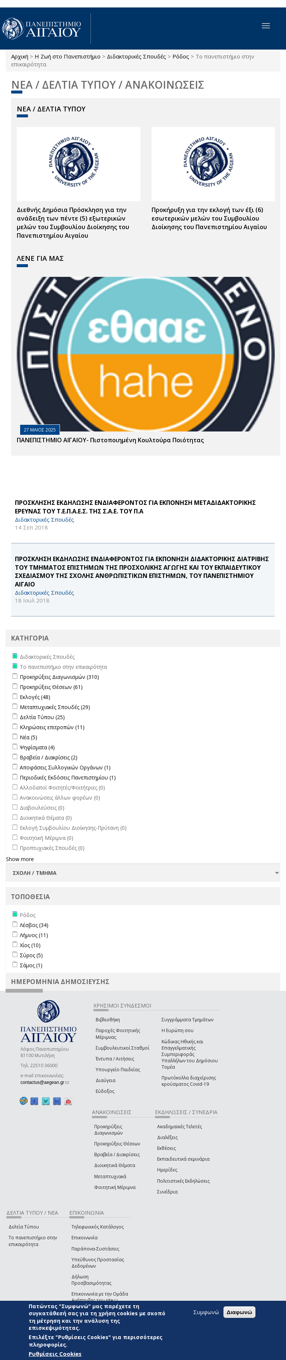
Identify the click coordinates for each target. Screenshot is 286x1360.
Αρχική (19, 56)
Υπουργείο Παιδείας (118, 1069)
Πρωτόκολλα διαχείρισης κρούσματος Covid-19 (189, 1081)
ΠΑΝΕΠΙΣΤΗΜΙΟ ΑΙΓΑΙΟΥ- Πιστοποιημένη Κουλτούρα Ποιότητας (110, 440)
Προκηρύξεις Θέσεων (117, 1144)
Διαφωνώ (239, 1312)
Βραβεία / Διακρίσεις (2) (48, 757)
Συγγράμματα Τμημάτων (187, 1019)
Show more (20, 859)
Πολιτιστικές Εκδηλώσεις (183, 1181)
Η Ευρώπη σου (178, 1030)
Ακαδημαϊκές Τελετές (179, 1126)
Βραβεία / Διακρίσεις (117, 1154)
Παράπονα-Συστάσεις (95, 1249)
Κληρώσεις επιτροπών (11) (52, 727)
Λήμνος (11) (34, 935)
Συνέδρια (167, 1192)
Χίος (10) (30, 945)
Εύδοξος (105, 1091)
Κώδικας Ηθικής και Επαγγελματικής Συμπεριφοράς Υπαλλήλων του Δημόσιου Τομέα (190, 1054)
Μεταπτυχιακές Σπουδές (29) (55, 707)
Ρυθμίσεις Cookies (55, 1354)
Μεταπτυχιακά (110, 1176)
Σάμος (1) (31, 965)
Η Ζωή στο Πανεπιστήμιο (68, 56)
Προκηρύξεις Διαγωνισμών (108, 1129)
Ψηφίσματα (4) (37, 747)
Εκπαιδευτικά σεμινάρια (183, 1159)
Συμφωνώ (206, 1312)
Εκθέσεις (166, 1148)
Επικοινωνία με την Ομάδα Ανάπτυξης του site (100, 1297)
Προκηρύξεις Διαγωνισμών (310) (59, 676)
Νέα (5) (28, 737)
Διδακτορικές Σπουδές (136, 56)
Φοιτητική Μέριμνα (115, 1187)
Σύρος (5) (31, 955)
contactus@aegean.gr (44, 1082)
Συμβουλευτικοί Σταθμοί (122, 1048)
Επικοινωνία (85, 1237)
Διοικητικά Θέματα (114, 1165)
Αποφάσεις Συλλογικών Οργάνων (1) (65, 767)
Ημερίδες (167, 1170)
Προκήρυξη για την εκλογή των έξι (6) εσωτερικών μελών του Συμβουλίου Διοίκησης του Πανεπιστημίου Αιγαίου (209, 218)
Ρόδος (180, 56)
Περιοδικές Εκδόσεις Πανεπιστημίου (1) (68, 777)
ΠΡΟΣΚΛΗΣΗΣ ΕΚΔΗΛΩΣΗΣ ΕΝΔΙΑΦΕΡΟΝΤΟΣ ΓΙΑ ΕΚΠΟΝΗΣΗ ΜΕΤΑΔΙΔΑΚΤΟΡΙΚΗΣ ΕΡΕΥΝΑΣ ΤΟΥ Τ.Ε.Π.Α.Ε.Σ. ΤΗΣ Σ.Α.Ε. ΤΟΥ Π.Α (135, 507)
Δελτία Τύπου (24, 1227)
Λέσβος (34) (34, 925)
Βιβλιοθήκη (108, 1019)
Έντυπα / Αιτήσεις (115, 1059)
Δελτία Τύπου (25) (42, 717)
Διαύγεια (105, 1080)
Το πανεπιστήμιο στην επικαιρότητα (33, 1240)
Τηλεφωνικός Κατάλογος (98, 1227)
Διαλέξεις (167, 1137)
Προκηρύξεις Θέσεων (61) (51, 686)
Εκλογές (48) (35, 696)
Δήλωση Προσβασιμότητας (91, 1280)
